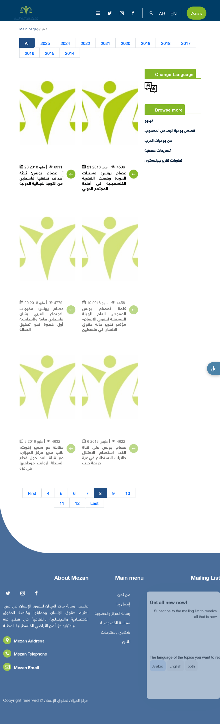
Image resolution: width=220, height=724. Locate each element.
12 (77, 503)
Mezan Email (21, 668)
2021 (105, 43)
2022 (85, 43)
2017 (186, 43)
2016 (29, 53)
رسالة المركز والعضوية (112, 614)
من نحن (123, 595)
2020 (125, 43)
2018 (165, 43)
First (32, 493)
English (175, 669)
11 (62, 503)
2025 (45, 43)
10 (127, 493)
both (191, 669)
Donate (197, 12)
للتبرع (126, 642)
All (27, 43)
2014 (69, 53)
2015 (49, 53)
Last (94, 503)
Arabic (157, 669)
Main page (28, 28)
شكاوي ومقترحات (115, 633)
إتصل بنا (123, 605)
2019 (145, 43)
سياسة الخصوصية (115, 623)
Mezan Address (24, 642)
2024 (65, 43)
